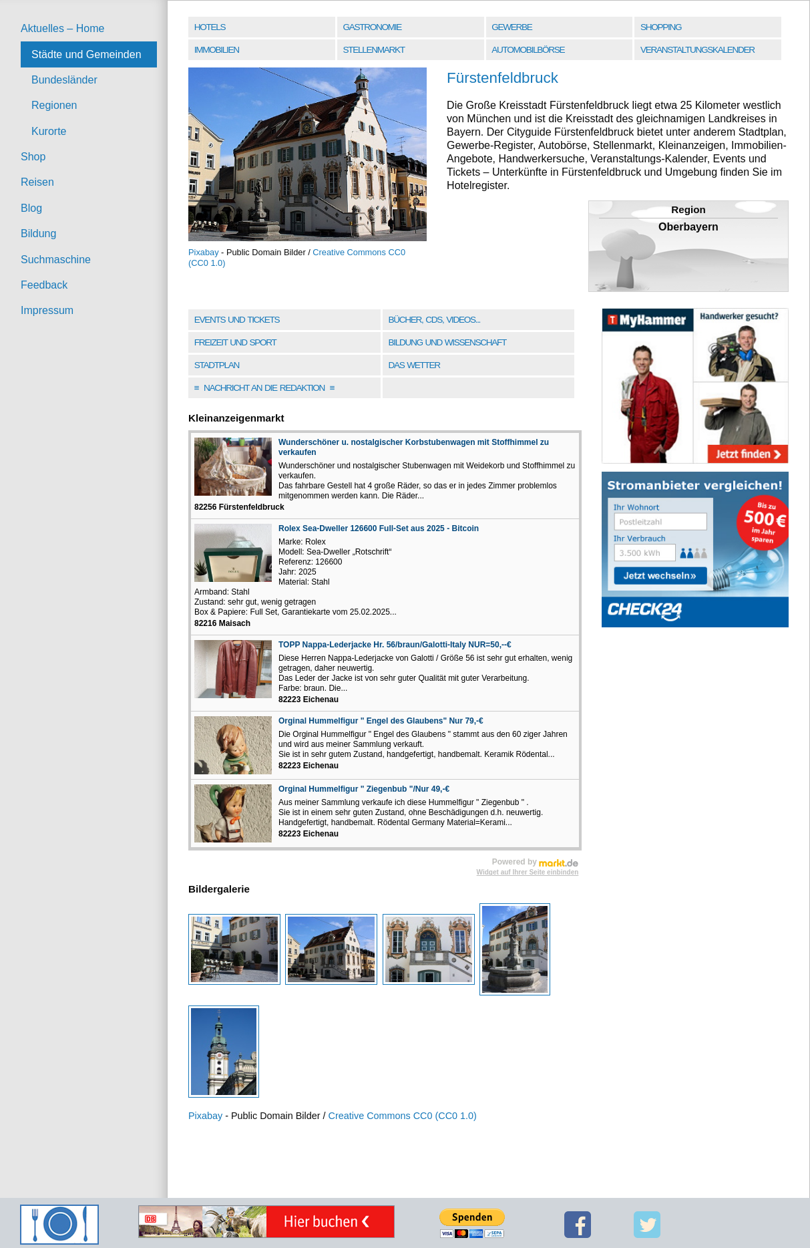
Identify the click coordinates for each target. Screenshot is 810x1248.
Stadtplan (216, 365)
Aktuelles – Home (62, 28)
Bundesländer (64, 80)
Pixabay (203, 252)
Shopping (660, 27)
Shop (33, 156)
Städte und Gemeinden (86, 54)
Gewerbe (511, 27)
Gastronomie (372, 27)
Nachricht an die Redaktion (264, 388)
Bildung (38, 233)
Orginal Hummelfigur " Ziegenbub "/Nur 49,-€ (363, 789)
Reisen (37, 182)
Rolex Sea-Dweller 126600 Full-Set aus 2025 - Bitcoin (378, 528)
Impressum (47, 310)
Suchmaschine (56, 259)
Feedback (44, 285)
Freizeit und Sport (235, 342)
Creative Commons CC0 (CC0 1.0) (403, 1115)
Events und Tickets (237, 320)
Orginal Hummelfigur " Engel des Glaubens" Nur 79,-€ (380, 721)
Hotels (209, 27)
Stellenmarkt (374, 50)
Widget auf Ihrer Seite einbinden (528, 872)
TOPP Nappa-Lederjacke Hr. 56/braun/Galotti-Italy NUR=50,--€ (395, 644)
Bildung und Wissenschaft (447, 342)
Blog (31, 208)
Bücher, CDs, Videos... (434, 320)
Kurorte (48, 131)
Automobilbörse (527, 50)
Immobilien (216, 50)
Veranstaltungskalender (697, 50)
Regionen (54, 105)
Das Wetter (413, 365)
